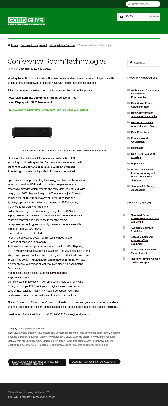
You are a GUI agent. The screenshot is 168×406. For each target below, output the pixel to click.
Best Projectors (140, 132)
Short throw (56, 344)
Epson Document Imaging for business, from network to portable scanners (36, 362)
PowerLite (30, 344)
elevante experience (19, 336)
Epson (35, 336)
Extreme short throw (53, 340)
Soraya (46, 68)
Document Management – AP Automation (93, 362)
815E (24, 332)
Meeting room (15, 344)
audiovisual (34, 332)
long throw (98, 340)
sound (68, 344)
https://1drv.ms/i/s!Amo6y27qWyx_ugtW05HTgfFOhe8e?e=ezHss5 (48, 109)
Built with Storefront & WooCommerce (31, 396)
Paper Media (138, 163)
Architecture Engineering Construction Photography (145, 94)
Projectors (42, 344)
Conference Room (66, 332)
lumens (109, 340)
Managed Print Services (62, 45)
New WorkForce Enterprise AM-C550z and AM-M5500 (145, 218)
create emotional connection (93, 332)
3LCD (17, 332)
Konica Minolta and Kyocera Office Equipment (142, 240)
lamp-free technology (79, 340)
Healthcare (137, 147)
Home (14, 45)
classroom (48, 332)
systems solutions (83, 344)
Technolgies (101, 344)
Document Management (34, 45)
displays (115, 332)
